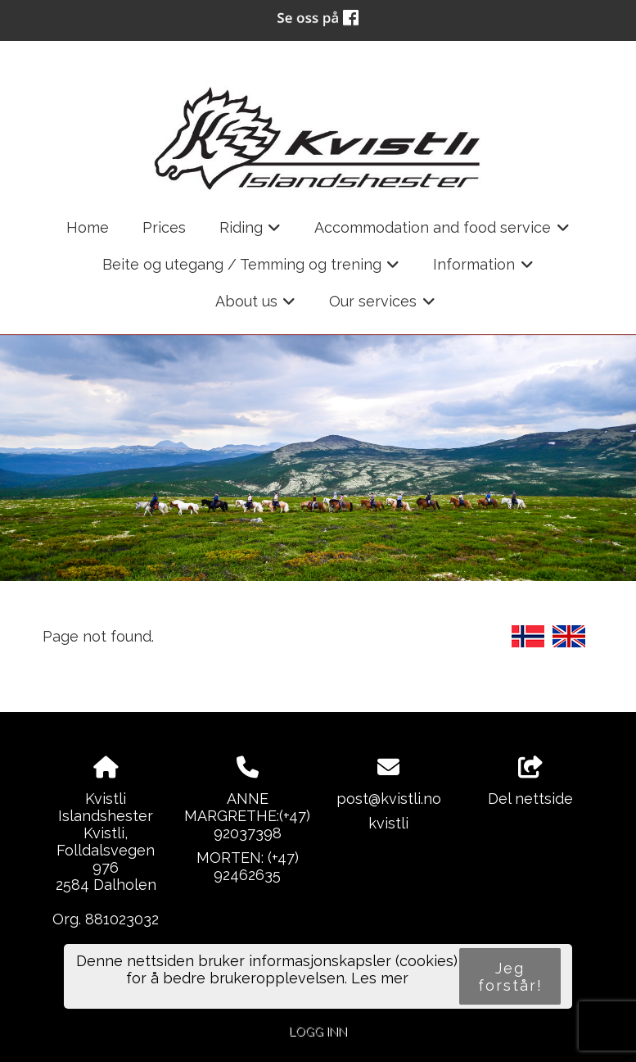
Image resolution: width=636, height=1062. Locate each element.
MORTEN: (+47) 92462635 (247, 866)
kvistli (388, 823)
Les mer (379, 978)
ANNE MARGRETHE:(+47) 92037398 (247, 816)
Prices (164, 227)
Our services (382, 306)
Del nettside (530, 781)
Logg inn (318, 1031)
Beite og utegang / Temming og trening (251, 270)
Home (87, 227)
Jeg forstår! (510, 977)
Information (483, 270)
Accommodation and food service (442, 233)
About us (255, 306)
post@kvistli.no (388, 798)
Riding (250, 233)
